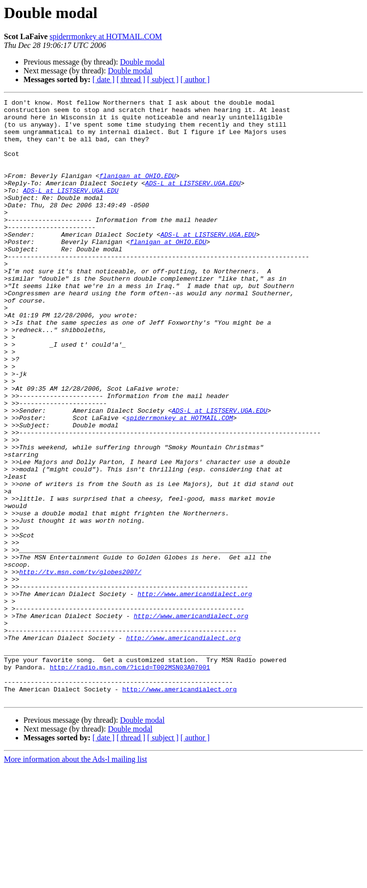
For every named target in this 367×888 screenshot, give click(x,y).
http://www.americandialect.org (195, 693)
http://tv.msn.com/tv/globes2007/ (80, 667)
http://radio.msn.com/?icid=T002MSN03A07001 (130, 781)
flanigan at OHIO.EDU (137, 191)
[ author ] (195, 79)
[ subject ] (163, 79)
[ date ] (103, 79)
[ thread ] (130, 79)
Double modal (142, 62)
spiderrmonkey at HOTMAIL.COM (105, 36)
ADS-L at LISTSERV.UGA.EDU (193, 200)
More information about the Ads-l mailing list (75, 879)
